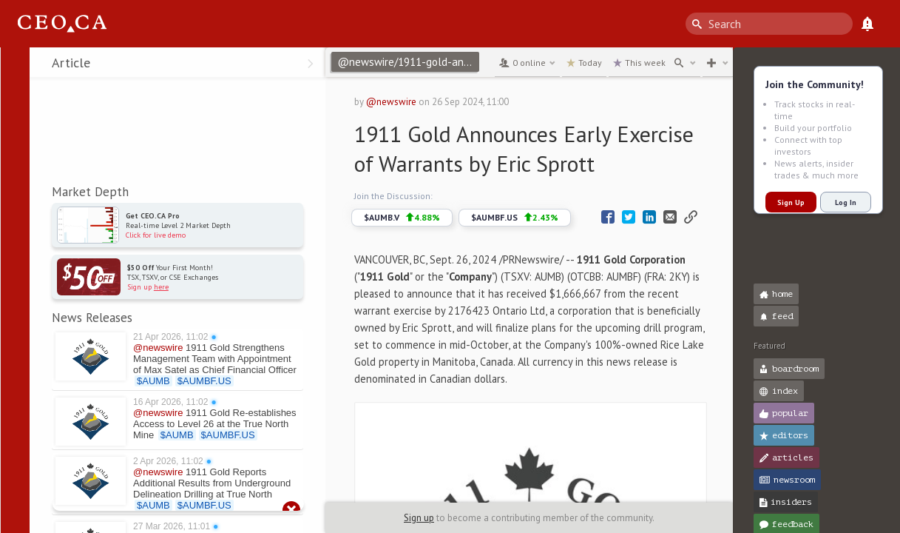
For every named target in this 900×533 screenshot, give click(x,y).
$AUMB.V (402, 218)
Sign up (419, 518)
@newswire (391, 101)
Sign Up (791, 202)
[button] (15, 65)
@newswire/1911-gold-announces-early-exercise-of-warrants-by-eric (408, 62)
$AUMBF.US (514, 218)
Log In (845, 202)
